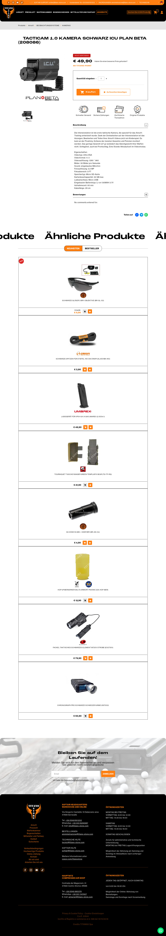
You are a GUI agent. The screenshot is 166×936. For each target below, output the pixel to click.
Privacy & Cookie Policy (72, 913)
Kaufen (88, 92)
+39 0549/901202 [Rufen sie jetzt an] (90, 2)
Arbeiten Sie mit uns (34, 862)
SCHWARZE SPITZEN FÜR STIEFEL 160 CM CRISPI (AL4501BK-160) (83, 359)
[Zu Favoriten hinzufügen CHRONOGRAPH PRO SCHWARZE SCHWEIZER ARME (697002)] (91, 716)
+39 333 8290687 (80, 823)
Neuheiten (73, 248)
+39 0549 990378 (74, 891)
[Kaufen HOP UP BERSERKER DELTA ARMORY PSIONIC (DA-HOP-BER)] (85, 600)
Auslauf (33, 839)
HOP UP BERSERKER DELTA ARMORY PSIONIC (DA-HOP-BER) (83, 590)
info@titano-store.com (79, 826)
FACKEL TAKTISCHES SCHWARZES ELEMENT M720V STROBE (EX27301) (83, 647)
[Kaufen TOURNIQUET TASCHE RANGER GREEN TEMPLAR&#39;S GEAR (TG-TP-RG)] (85, 485)
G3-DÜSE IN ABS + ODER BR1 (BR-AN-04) (83, 532)
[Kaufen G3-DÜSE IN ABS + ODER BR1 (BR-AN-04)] (85, 543)
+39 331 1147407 (79, 894)
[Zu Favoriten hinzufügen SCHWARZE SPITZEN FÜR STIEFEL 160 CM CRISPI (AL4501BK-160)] (90, 369)
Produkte (21, 25)
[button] (161, 2)
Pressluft (30, 12)
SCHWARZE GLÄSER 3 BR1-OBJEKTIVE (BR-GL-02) (83, 300)
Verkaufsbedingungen (33, 848)
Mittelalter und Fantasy (83, 12)
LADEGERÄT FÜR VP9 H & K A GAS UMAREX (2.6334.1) (83, 417)
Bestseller (92, 248)
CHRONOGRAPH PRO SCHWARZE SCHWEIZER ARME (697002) (83, 705)
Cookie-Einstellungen (94, 913)
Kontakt (33, 857)
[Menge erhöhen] (106, 79)
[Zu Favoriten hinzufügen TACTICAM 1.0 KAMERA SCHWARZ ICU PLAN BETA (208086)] (115, 92)
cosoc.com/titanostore (72, 859)
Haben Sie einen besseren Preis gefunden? (111, 61)
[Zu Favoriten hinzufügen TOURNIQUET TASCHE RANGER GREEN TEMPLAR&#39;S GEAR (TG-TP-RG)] (90, 485)
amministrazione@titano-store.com (126, 2)
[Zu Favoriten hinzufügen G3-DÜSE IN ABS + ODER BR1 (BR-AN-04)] (90, 543)
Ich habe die (71, 780)
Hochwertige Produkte (34, 851)
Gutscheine (34, 841)
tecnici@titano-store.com (73, 842)
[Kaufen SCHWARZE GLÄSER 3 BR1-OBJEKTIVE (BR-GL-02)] (85, 311)
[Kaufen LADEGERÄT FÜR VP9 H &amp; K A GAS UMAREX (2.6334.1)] (85, 427)
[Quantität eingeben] (101, 78)
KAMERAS (66, 25)
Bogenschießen (61, 12)
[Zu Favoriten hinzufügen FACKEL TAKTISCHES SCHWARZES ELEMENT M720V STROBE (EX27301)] (90, 658)
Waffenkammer (44, 12)
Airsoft (20, 12)
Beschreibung (110, 125)
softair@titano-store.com (59, 2)
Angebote (102, 12)
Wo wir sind (34, 859)
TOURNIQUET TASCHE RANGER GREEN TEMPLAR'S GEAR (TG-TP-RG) (83, 474)
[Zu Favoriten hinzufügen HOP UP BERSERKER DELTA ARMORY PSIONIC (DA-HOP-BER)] (90, 600)
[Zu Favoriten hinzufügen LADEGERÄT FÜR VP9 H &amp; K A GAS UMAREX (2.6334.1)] (91, 427)
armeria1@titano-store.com (81, 897)
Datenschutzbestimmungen (76, 780)
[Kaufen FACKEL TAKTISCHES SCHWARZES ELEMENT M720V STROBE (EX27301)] (85, 658)
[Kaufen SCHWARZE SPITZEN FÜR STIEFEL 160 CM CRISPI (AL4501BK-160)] (85, 369)
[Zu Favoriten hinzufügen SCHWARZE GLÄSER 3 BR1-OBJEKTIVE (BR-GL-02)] (90, 311)
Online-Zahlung (33, 854)
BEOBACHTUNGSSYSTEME (48, 25)
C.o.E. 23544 (83, 916)
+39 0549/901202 (74, 820)
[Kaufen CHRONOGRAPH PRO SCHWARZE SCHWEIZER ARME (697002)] (85, 716)
